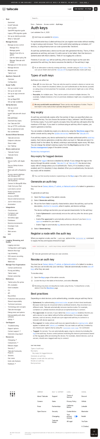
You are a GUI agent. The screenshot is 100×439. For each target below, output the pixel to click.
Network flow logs (14, 251)
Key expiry (34, 351)
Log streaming (12, 253)
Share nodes (12, 143)
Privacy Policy (71, 401)
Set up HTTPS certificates (16, 126)
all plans (55, 37)
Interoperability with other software (16, 316)
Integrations (10, 207)
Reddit (84, 416)
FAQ (4, 237)
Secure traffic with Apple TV (16, 162)
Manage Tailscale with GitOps (17, 61)
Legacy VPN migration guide (17, 33)
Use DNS (11, 96)
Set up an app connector (16, 93)
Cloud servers (12, 210)
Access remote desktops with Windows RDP (16, 175)
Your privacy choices (72, 416)
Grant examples (13, 287)
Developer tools (13, 226)
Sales (54, 401)
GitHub (84, 401)
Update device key (61, 134)
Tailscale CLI (61, 163)
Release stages (13, 345)
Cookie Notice (71, 411)
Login (69, 9)
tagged (44, 161)
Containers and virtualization (13, 214)
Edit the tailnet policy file (18, 58)
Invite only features (14, 361)
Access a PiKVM (13, 196)
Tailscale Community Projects (15, 352)
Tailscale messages (14, 309)
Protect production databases (14, 192)
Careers (40, 401)
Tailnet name (12, 273)
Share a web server (13, 149)
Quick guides (12, 28)
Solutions (9, 158)
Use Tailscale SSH (14, 123)
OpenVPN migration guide (16, 30)
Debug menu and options (16, 312)
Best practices (36, 363)
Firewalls (11, 229)
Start (7, 19)
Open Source (41, 411)
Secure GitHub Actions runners (15, 166)
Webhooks (11, 262)
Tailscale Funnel (13, 152)
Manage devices (13, 68)
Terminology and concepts (17, 307)
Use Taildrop (12, 146)
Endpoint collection (14, 140)
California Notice (70, 406)
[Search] (57, 18)
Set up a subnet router (15, 88)
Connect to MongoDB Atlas (17, 183)
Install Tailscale (13, 25)
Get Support (10, 322)
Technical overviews (15, 304)
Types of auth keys (37, 348)
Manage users (12, 70)
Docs (32, 24)
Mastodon (85, 411)
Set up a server (13, 108)
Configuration (12, 82)
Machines (81, 131)
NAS (9, 234)
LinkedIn (84, 406)
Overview (11, 79)
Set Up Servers (11, 105)
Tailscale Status (55, 421)
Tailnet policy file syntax (16, 282)
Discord (84, 396)
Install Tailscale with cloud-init (17, 114)
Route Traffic (10, 85)
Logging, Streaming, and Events (15, 241)
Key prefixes (12, 296)
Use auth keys (12, 118)
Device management (39, 147)
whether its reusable (50, 206)
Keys (72, 176)
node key (91, 138)
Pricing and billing (13, 270)
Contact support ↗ (14, 331)
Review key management (40, 152)
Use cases (11, 358)
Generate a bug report (15, 334)
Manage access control (16, 45)
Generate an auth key (38, 356)
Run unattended (13, 132)
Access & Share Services (15, 135)
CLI (9, 290)
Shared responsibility (15, 301)
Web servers (12, 231)
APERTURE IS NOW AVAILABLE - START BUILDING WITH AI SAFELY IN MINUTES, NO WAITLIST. (50, 2)
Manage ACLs (14, 48)
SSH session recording (15, 256)
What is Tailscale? (14, 39)
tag (58, 225)
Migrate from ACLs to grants (17, 54)
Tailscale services (14, 138)
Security (55, 411)
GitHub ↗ (11, 319)
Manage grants (15, 50)
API (9, 293)
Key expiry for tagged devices (42, 353)
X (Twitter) (85, 426)
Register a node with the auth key (42, 358)
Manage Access (11, 42)
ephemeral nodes (61, 302)
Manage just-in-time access (17, 65)
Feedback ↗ (12, 364)
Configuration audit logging (17, 248)
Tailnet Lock (12, 73)
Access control (49, 24)
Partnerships (56, 406)
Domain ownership (14, 276)
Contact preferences (15, 268)
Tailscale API (61, 70)
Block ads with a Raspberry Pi (17, 171)
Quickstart (11, 22)
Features (39, 24)
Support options (13, 328)
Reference (10, 279)
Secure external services (16, 199)
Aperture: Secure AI (13, 76)
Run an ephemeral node (16, 129)
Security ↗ (11, 348)
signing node (83, 323)
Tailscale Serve (13, 155)
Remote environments (15, 223)
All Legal (69, 421)
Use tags (11, 111)
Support (54, 396)
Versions (11, 355)
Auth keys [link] (59, 24)
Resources (10, 337)
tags (47, 60)
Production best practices (16, 299)
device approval (71, 313)
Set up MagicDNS (14, 99)
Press (39, 406)
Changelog (55, 416)
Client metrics (12, 259)
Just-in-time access (14, 202)
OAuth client (83, 68)
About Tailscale (42, 396)
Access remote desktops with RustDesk (16, 179)
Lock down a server (14, 189)
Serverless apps (13, 218)
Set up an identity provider (17, 36)
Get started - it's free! (83, 9)
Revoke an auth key (37, 361)
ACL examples (12, 285)
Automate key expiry (15, 121)
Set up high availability (15, 102)
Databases (11, 220)
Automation (12, 204)
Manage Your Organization (15, 265)
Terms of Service (70, 396)
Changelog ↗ (12, 340)
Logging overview (14, 245)
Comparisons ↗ (13, 343)
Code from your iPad (15, 186)
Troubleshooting (13, 326)
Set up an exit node (14, 91)
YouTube (84, 421)
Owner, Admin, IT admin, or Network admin (59, 186)
